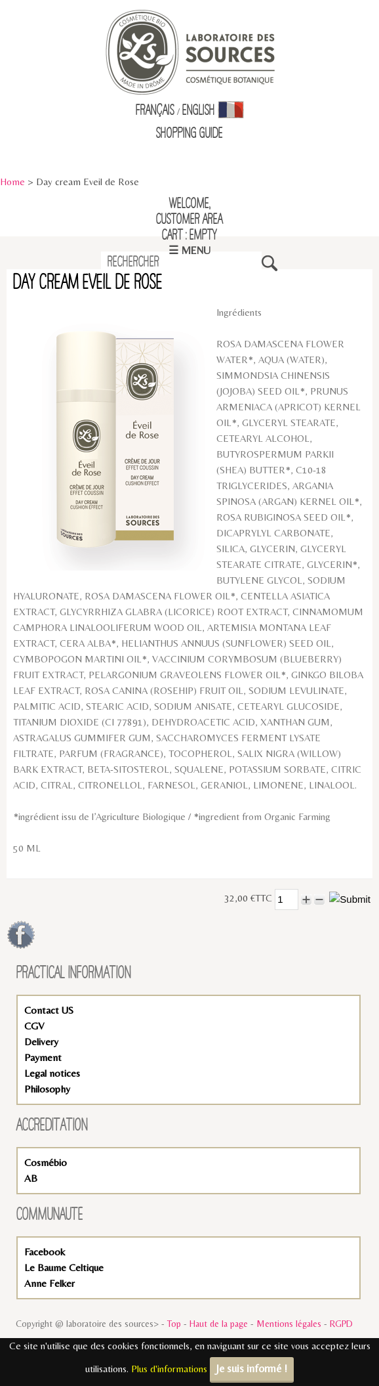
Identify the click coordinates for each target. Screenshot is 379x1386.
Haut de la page (219, 1323)
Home (12, 181)
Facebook (44, 1251)
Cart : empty (189, 236)
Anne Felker (49, 1283)
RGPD (341, 1323)
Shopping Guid (187, 134)
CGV (34, 1026)
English (198, 111)
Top (174, 1323)
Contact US (48, 1010)
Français (155, 111)
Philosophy (47, 1089)
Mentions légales (288, 1323)
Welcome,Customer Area (189, 212)
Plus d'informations (169, 1368)
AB (30, 1178)
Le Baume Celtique (64, 1267)
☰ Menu (189, 250)
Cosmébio (45, 1162)
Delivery (41, 1041)
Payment (43, 1057)
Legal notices (52, 1073)
